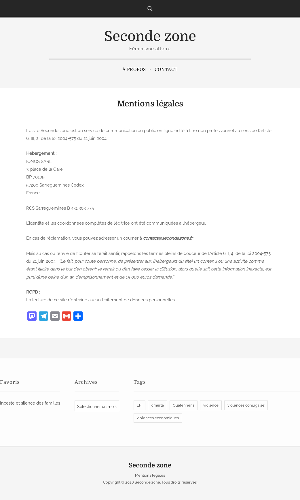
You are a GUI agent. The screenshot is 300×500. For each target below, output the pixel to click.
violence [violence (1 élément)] (211, 405)
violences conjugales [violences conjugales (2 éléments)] (246, 405)
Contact (166, 69)
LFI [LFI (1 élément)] (139, 405)
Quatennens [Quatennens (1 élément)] (183, 405)
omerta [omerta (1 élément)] (157, 405)
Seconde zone (150, 36)
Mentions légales (150, 475)
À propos (134, 69)
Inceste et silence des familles (30, 403)
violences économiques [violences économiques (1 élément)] (158, 418)
